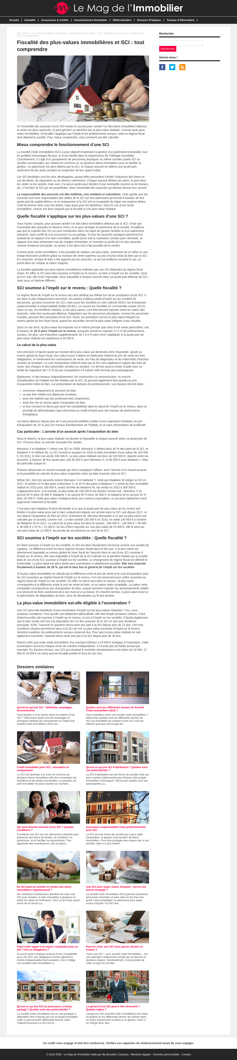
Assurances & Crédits (54, 20)
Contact (186, 1054)
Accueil (14, 20)
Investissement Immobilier (90, 20)
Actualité (29, 20)
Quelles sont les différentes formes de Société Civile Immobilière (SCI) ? (115, 709)
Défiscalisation (122, 20)
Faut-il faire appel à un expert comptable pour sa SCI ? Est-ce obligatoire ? (47, 948)
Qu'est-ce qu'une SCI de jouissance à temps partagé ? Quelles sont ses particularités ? (44, 1008)
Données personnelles (166, 1054)
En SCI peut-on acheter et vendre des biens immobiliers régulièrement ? (44, 888)
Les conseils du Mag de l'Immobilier (49, 33)
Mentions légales (141, 1054)
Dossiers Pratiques (149, 20)
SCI (99, 33)
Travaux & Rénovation (180, 20)
